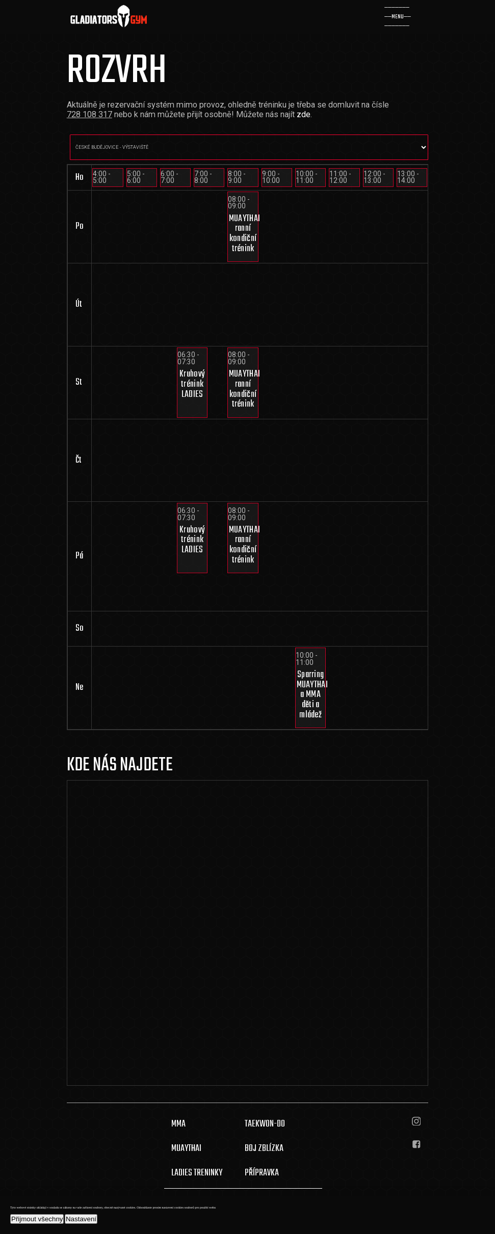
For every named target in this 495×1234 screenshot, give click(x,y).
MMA (178, 1124)
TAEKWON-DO (265, 1124)
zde (303, 114)
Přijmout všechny (37, 1219)
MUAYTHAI (186, 1148)
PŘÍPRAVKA (262, 1173)
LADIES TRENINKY (196, 1173)
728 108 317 (89, 114)
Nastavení (81, 1219)
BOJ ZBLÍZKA (264, 1148)
